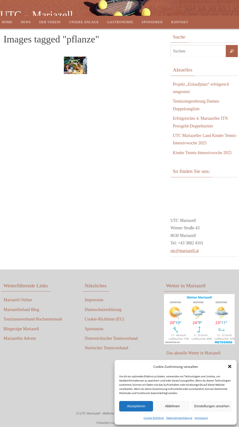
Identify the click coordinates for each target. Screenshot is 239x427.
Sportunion (94, 329)
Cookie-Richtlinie (154, 418)
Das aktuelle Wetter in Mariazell (193, 353)
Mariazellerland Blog (21, 309)
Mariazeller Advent (19, 338)
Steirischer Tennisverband (106, 348)
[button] (229, 366)
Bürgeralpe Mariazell (21, 329)
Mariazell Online (17, 300)
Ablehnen (172, 406)
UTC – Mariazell (36, 15)
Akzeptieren (136, 406)
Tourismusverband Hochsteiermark (32, 319)
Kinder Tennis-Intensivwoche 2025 (202, 152)
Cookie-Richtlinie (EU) (104, 319)
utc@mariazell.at (184, 250)
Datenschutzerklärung (179, 418)
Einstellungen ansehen (211, 406)
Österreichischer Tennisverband (111, 338)
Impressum (201, 418)
